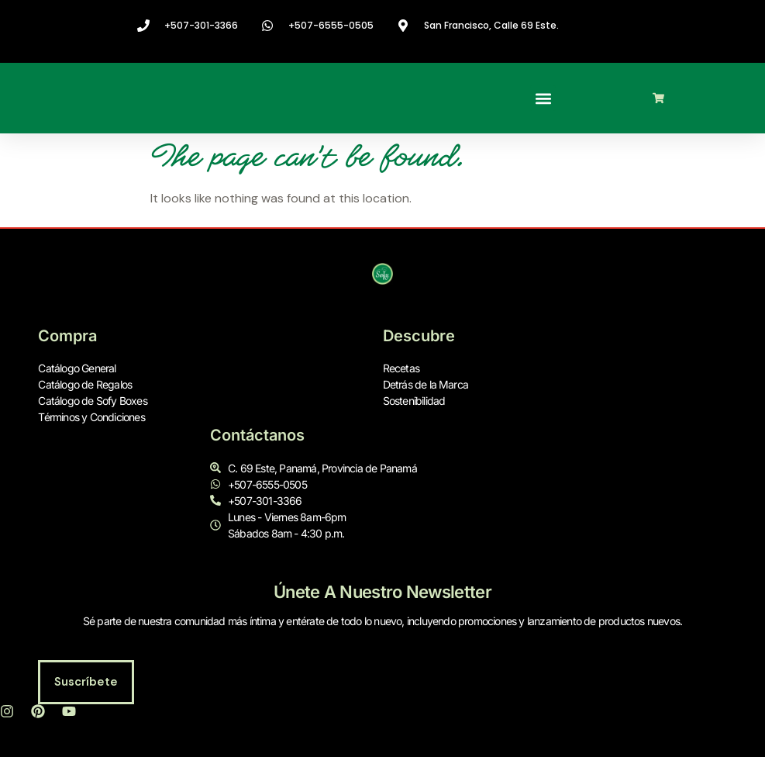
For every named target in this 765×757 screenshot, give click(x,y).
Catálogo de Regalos (85, 385)
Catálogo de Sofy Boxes (92, 401)
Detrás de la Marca (426, 385)
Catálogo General (76, 368)
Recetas (401, 368)
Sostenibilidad (414, 401)
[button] (543, 98)
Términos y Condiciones (91, 417)
